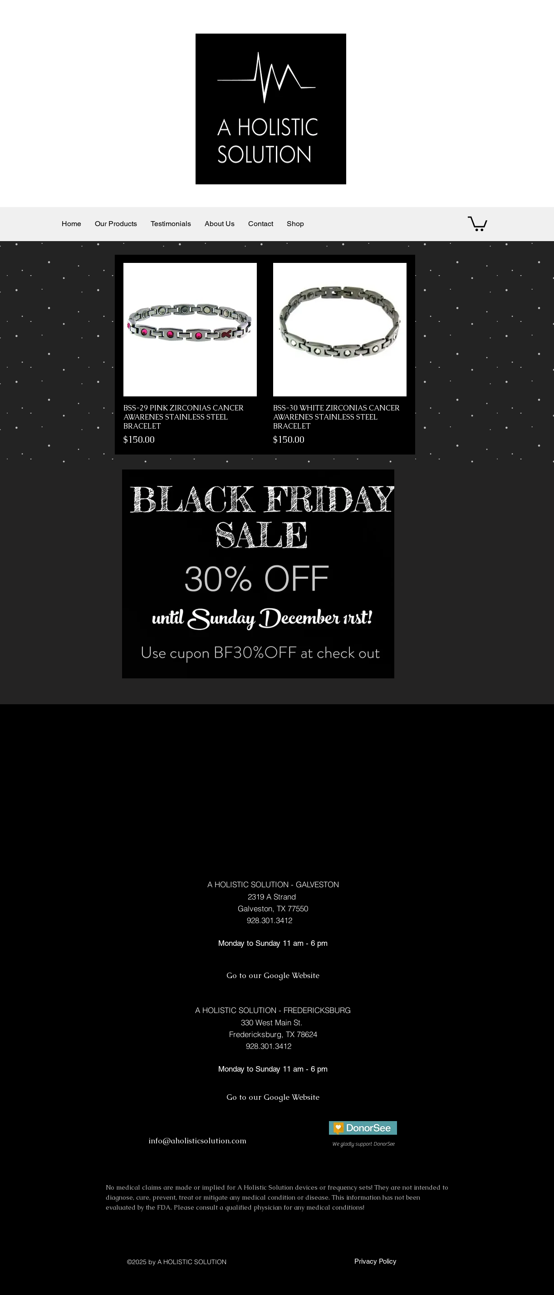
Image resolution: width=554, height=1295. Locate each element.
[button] (477, 223)
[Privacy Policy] (374, 1260)
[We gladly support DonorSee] (363, 1144)
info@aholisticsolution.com (197, 1141)
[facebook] (371, 1154)
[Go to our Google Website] (273, 976)
